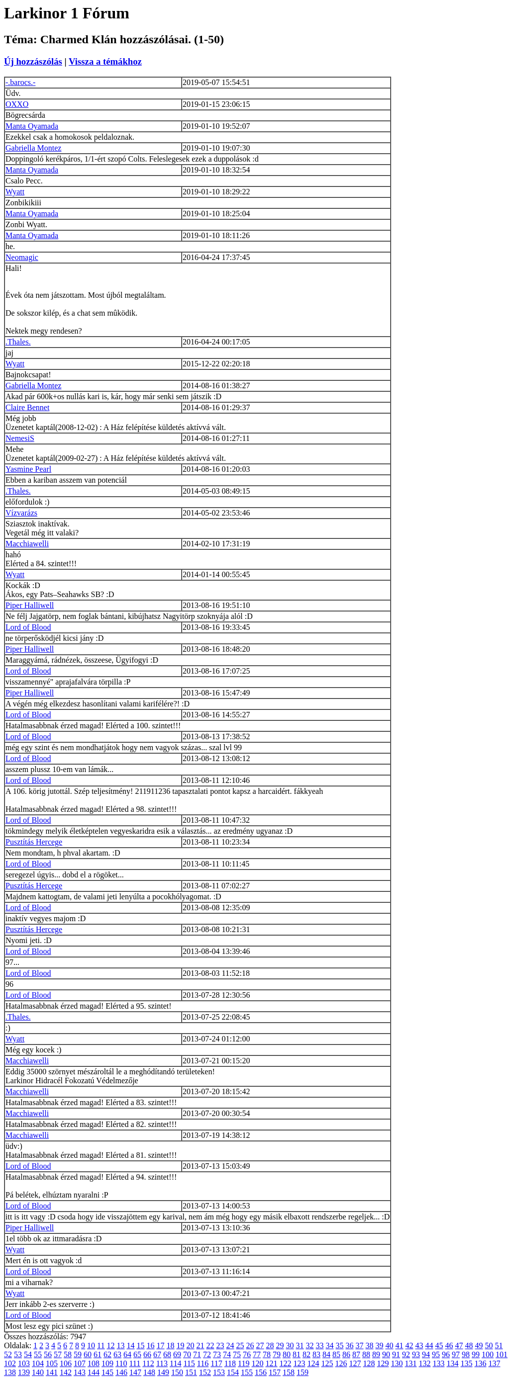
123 (299, 1363)
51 (499, 1345)
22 (210, 1345)
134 (452, 1363)
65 (137, 1354)
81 (297, 1354)
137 (494, 1363)
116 (202, 1363)
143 (80, 1372)
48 (469, 1345)
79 (277, 1354)
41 (400, 1345)
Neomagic (21, 257)
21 (201, 1345)
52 (8, 1354)
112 (148, 1363)
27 (260, 1345)
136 (480, 1363)
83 (316, 1354)
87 (356, 1354)
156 (261, 1372)
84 (326, 1354)
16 (151, 1345)
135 (466, 1363)
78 (267, 1354)
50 (489, 1345)
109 (107, 1363)
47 (459, 1345)
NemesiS (19, 438)
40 (390, 1345)
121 (271, 1363)
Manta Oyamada (31, 126)
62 (107, 1354)
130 (397, 1363)
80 (287, 1354)
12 (111, 1345)
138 (10, 1372)
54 (28, 1354)
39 (380, 1345)
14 (131, 1345)
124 (313, 1363)
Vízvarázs (21, 513)
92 (406, 1354)
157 (275, 1372)
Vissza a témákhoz (105, 61)
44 (429, 1345)
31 (300, 1345)
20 (191, 1345)
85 (336, 1354)
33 (320, 1345)
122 (285, 1363)
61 (98, 1354)
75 (237, 1354)
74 (227, 1354)
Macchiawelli (27, 543)
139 (24, 1372)
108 (94, 1363)
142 (66, 1372)
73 (217, 1354)
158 (289, 1372)
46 (449, 1345)
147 (135, 1372)
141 (52, 1372)
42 (409, 1345)
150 (177, 1372)
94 (426, 1354)
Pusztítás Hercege (33, 842)
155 (247, 1372)
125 (327, 1363)
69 (177, 1354)
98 (466, 1354)
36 (350, 1345)
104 (38, 1363)
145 (107, 1372)
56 (48, 1354)
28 (270, 1345)
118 (230, 1363)
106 (66, 1363)
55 (38, 1354)
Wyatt (14, 191)
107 (80, 1363)
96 (446, 1354)
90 (386, 1354)
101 (502, 1354)
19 (181, 1345)
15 (141, 1345)
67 (157, 1354)
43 (419, 1345)
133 (438, 1363)
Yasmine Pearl (28, 469)
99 (476, 1354)
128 (369, 1363)
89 (376, 1354)
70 (187, 1354)
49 (479, 1345)
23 (220, 1345)
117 (216, 1363)
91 (396, 1354)
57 (58, 1354)
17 (161, 1345)
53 (18, 1354)
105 (52, 1363)
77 (257, 1354)
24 (230, 1345)
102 (10, 1363)
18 (171, 1345)
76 (247, 1354)
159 (302, 1372)
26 (250, 1345)
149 (163, 1372)
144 (94, 1372)
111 (134, 1363)
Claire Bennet (27, 407)
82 (306, 1354)
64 (127, 1354)
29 (280, 1345)
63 (117, 1354)
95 (436, 1354)
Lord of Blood (28, 627)
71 (197, 1354)
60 (88, 1354)
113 (162, 1363)
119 (243, 1363)
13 (121, 1345)
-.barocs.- (20, 82)
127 (355, 1363)
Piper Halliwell (29, 605)
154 (233, 1372)
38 (370, 1345)
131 (410, 1363)
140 (38, 1372)
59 (78, 1354)
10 (91, 1345)
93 (416, 1354)
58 (68, 1354)
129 (383, 1363)
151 (191, 1372)
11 (100, 1345)
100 (488, 1354)
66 (147, 1354)
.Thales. (18, 342)
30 (290, 1345)
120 (257, 1363)
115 (189, 1363)
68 (167, 1354)
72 (207, 1354)
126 (341, 1363)
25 (240, 1345)
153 (219, 1372)
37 (360, 1345)
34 (330, 1345)
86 (346, 1354)
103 (24, 1363)
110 (121, 1363)
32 (310, 1345)
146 (121, 1372)
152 (205, 1372)
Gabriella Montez (33, 148)
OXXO (16, 104)
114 (175, 1363)
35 (340, 1345)
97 (456, 1354)
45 (439, 1345)
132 (424, 1363)
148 (149, 1372)
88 (366, 1354)
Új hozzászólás (33, 61)
